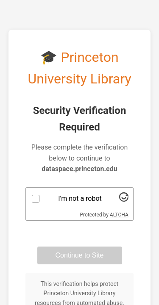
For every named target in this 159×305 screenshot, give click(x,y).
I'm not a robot (80, 198)
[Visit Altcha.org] (123, 199)
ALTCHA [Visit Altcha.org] (119, 215)
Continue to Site (80, 255)
